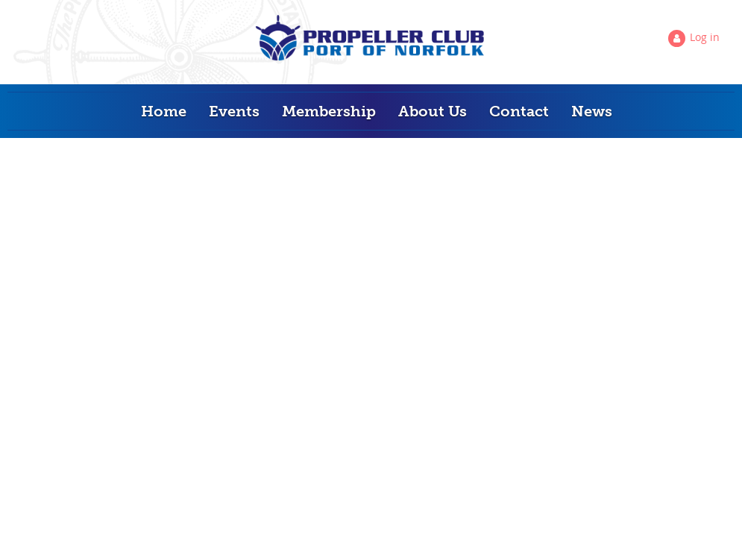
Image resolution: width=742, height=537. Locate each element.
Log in (705, 37)
